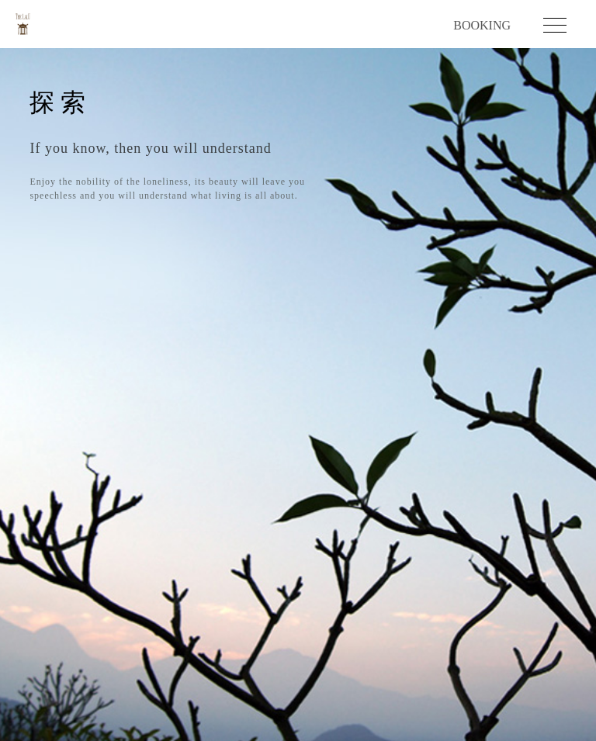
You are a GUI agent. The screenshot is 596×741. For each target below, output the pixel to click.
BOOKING (482, 25)
